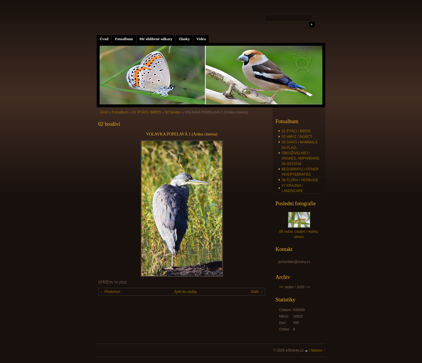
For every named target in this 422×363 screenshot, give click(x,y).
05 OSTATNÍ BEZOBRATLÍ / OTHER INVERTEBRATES (300, 169)
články (184, 39)
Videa (201, 39)
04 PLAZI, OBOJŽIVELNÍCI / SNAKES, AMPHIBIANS (300, 153)
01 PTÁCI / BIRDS (146, 112)
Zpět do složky (185, 292)
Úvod (104, 39)
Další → (257, 292)
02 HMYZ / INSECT (297, 137)
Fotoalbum (124, 39)
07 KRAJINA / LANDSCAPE (292, 188)
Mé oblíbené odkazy (156, 39)
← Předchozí (110, 292)
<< (281, 287)
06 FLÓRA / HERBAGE (300, 180)
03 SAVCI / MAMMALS (299, 142)
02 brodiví (173, 112)
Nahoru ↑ (318, 350)
